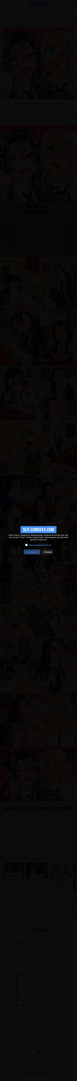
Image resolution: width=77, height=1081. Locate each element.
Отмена (47, 552)
